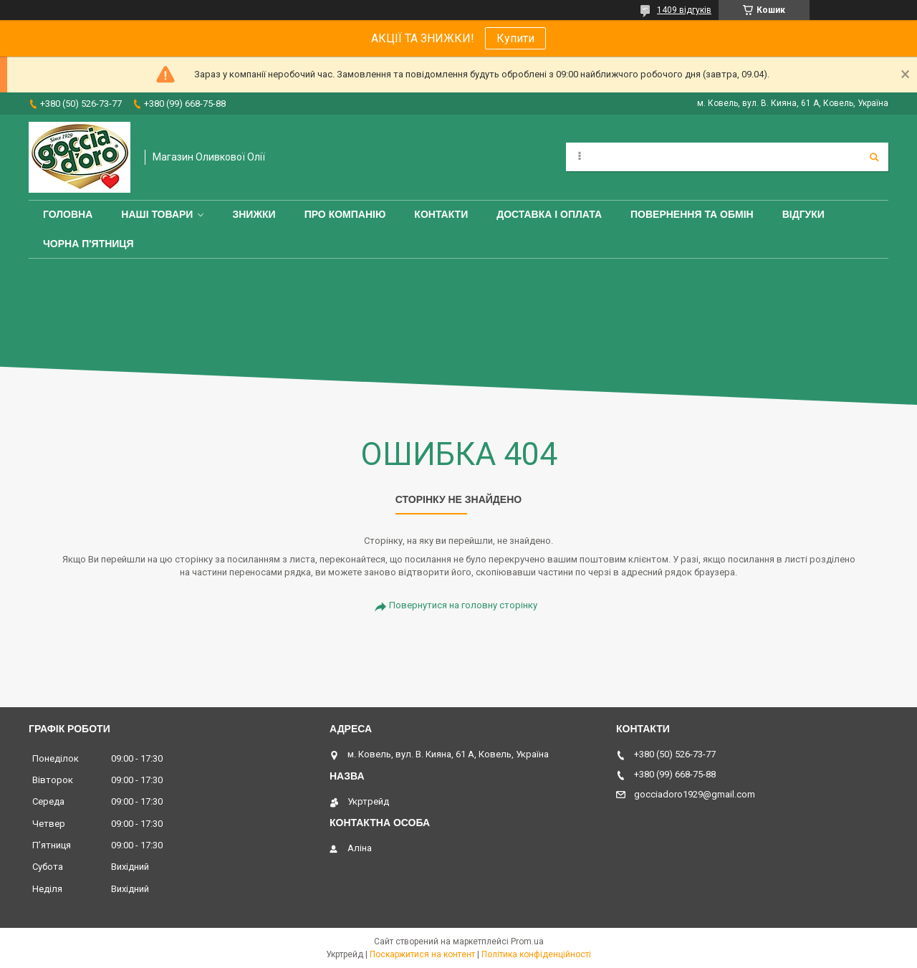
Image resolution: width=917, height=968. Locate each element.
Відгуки (803, 214)
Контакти (441, 214)
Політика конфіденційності (536, 954)
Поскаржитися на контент (422, 954)
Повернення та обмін (692, 214)
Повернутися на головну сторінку (463, 605)
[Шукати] (874, 157)
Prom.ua (527, 941)
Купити (515, 38)
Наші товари (157, 214)
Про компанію (345, 214)
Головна (67, 214)
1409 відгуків (684, 10)
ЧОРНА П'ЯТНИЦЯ (88, 243)
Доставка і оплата (549, 214)
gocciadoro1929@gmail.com (694, 794)
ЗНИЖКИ (253, 214)
